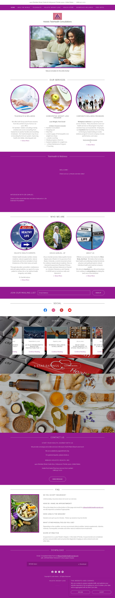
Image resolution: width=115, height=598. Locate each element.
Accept (101, 592)
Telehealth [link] (37, 7)
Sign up (96, 294)
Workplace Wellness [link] (84, 7)
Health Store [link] (68, 7)
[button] (24, 142)
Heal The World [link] (24, 7)
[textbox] (64, 294)
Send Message (55, 484)
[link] (57, 17)
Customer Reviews (68, 367)
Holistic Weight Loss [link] (52, 7)
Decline (86, 592)
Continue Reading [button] (23, 353)
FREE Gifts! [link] (100, 7)
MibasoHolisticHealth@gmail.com (68, 561)
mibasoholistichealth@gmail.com (93, 513)
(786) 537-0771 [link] (80, 2)
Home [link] (13, 7)
